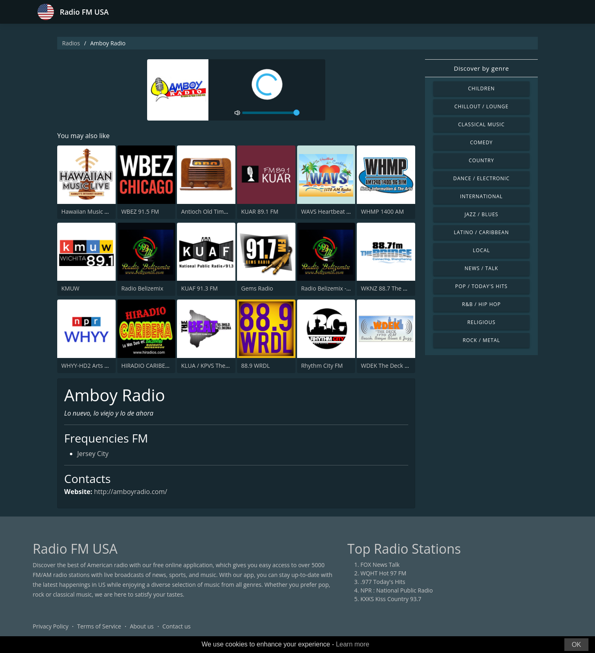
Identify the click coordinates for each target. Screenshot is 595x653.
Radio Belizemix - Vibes (331, 288)
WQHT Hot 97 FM (383, 573)
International (481, 196)
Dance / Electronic (481, 178)
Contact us (176, 626)
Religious (481, 322)
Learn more (352, 644)
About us (142, 626)
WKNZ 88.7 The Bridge (390, 288)
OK (576, 644)
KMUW (70, 288)
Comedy (481, 142)
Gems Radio (257, 288)
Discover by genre (481, 68)
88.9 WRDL (255, 365)
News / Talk (481, 268)
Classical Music (481, 124)
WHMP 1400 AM (382, 211)
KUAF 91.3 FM (199, 288)
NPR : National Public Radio (396, 590)
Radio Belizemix (142, 288)
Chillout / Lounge (481, 106)
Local (481, 250)
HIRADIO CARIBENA (147, 365)
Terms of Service (99, 626)
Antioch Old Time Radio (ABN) (220, 211)
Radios (71, 43)
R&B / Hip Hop (481, 304)
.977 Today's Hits (382, 582)
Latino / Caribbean (481, 232)
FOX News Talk (380, 564)
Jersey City (92, 453)
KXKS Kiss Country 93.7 (390, 599)
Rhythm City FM (322, 365)
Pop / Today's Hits (481, 286)
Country (481, 160)
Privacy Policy (50, 626)
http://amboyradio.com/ (130, 491)
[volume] (271, 113)
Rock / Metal (481, 340)
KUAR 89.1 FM (259, 211)
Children (481, 88)
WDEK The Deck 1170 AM (394, 365)
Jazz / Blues (482, 214)
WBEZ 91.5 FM (140, 211)
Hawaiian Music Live (88, 211)
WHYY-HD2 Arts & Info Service (101, 365)
